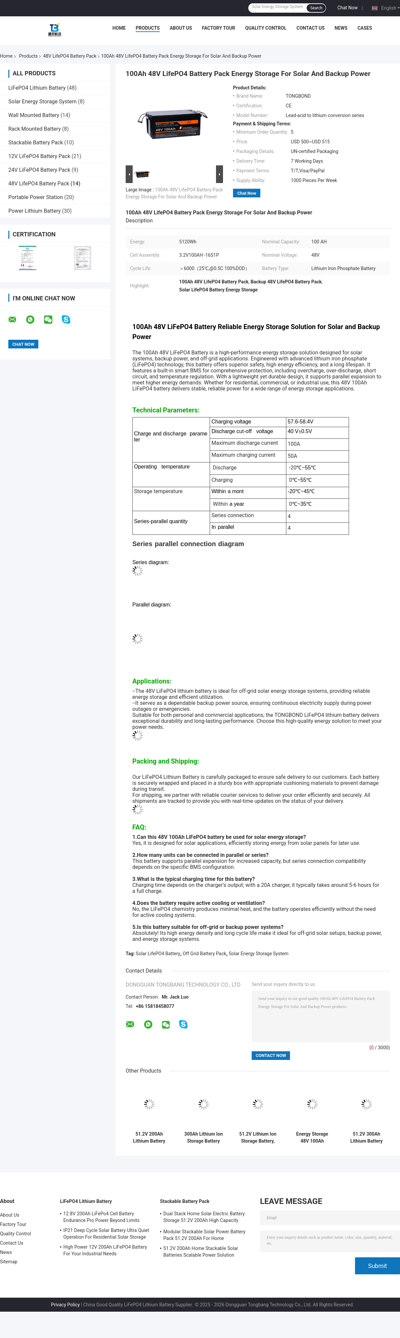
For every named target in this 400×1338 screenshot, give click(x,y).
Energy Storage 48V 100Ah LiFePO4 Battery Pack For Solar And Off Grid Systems (312, 1137)
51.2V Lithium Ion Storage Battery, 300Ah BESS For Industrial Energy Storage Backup (258, 1137)
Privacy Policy (65, 1304)
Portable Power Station (35, 197)
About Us (181, 28)
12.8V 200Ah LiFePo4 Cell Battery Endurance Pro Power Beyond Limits (101, 1217)
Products (148, 28)
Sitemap (8, 1261)
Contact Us (310, 28)
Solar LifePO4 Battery (158, 953)
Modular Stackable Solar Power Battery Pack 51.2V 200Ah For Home (204, 1235)
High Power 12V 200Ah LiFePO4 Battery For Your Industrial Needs (105, 1250)
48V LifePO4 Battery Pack (69, 56)
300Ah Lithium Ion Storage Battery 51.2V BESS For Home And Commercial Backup (203, 1137)
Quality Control (266, 28)
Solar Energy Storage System (42, 101)
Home (119, 28)
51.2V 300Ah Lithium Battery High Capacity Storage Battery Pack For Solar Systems (366, 1137)
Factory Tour (218, 28)
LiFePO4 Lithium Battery (37, 88)
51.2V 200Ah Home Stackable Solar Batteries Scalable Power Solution (200, 1252)
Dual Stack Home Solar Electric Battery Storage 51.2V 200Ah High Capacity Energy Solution (204, 1218)
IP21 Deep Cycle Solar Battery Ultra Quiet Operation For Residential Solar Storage (106, 1234)
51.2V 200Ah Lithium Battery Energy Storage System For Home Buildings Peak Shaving (149, 1137)
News (341, 28)
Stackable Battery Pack (35, 142)
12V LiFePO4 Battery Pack (39, 156)
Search (316, 8)
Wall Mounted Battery (33, 115)
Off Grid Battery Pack (204, 953)
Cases (364, 28)
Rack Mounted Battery (34, 129)
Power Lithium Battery (34, 211)
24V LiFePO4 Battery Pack (39, 170)
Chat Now (347, 7)
